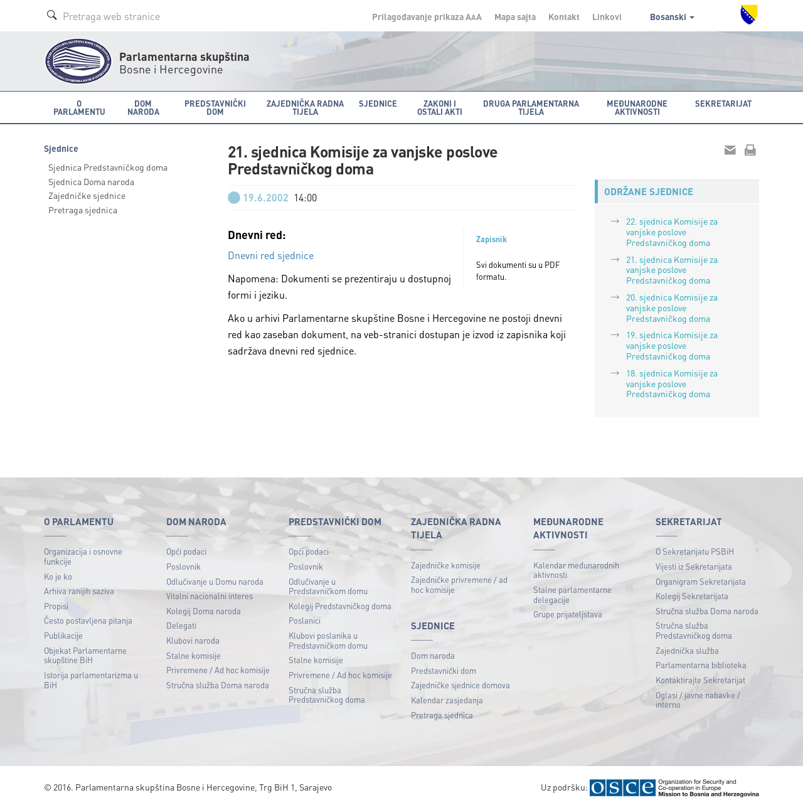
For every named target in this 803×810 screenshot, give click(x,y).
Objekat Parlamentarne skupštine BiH (85, 655)
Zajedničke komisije (446, 565)
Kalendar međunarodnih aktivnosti (576, 570)
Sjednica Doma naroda (91, 181)
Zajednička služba (687, 650)
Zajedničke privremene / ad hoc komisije (459, 584)
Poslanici (305, 620)
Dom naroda (433, 655)
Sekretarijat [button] (723, 103)
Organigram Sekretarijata (701, 581)
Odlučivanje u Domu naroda (214, 581)
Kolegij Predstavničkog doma (340, 605)
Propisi (56, 605)
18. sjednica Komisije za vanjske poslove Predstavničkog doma (672, 383)
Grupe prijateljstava (567, 614)
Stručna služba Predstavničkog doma (327, 695)
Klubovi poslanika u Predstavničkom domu (328, 640)
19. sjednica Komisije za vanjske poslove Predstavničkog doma (672, 345)
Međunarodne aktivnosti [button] (637, 107)
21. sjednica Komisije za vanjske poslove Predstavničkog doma (672, 269)
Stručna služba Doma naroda (217, 684)
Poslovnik (183, 566)
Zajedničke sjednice (86, 195)
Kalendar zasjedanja (447, 700)
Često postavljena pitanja (88, 620)
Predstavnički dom (443, 670)
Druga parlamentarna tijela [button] (531, 107)
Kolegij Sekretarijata (692, 595)
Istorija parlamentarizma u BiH (91, 679)
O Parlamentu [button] (79, 107)
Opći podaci (186, 551)
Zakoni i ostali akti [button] (439, 107)
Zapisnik (491, 239)
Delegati (181, 625)
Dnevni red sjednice (271, 255)
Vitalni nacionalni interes (209, 595)
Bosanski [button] (672, 16)
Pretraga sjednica (82, 209)
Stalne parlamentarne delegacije (572, 594)
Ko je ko (58, 576)
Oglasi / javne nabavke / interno (698, 700)
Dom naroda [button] (143, 107)
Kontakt (564, 16)
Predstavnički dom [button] (215, 107)
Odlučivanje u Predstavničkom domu (328, 586)
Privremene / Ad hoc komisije (218, 669)
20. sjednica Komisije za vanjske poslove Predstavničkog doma (672, 307)
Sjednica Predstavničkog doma (108, 167)
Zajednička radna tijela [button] (305, 107)
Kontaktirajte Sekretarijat (700, 679)
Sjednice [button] (378, 103)
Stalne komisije (193, 655)
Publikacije (63, 635)
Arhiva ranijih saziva (79, 590)
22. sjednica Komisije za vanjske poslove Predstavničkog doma (672, 231)
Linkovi (607, 16)
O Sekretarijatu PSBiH (695, 551)
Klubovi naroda (193, 640)
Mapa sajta (515, 16)
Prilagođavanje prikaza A (427, 16)
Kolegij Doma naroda (203, 610)
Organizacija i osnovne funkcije (83, 556)
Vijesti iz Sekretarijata (694, 566)
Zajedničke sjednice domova (460, 684)
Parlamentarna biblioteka (701, 664)
